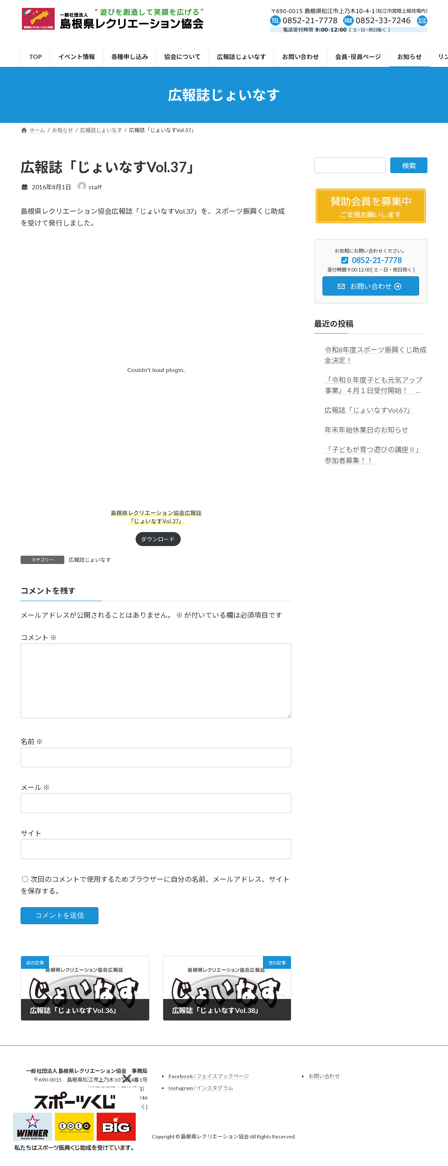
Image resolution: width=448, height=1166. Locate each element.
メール (35, 801)
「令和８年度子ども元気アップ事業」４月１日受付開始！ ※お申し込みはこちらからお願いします (374, 386)
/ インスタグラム (200, 1102)
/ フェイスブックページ (208, 1090)
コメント (39, 637)
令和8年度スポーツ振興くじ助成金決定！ (376, 355)
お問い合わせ (324, 1090)
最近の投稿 (334, 323)
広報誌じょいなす (90, 560)
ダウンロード (158, 539)
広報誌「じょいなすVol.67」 (369, 410)
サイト (31, 847)
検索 (409, 165)
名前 (32, 755)
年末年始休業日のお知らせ (367, 430)
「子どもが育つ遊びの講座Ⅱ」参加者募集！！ (374, 455)
